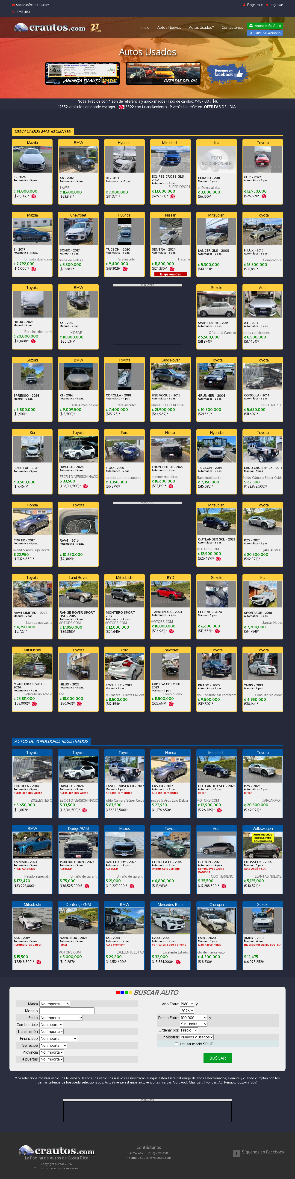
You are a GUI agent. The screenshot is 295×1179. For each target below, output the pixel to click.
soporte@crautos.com (31, 5)
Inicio (145, 27)
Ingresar (274, 5)
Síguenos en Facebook (263, 1151)
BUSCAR (217, 1058)
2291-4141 (21, 12)
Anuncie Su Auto (265, 26)
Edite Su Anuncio (265, 33)
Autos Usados (201, 27)
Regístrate (253, 5)
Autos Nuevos (169, 27)
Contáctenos (232, 27)
